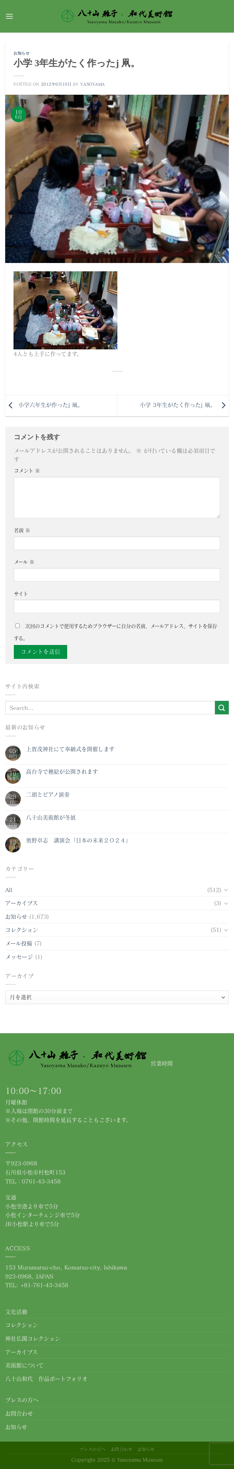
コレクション (21, 929)
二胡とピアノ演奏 (48, 794)
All (8, 889)
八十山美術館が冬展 (51, 817)
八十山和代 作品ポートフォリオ (46, 1378)
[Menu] (9, 16)
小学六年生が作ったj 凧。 (44, 404)
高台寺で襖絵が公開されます (62, 771)
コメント (27, 471)
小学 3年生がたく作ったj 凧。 (184, 404)
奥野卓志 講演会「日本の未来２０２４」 (78, 840)
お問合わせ (19, 1413)
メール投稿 (18, 943)
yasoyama (92, 84)
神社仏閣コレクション (32, 1338)
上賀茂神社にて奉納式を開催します (70, 749)
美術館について (24, 1365)
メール (24, 562)
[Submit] (222, 707)
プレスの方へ (21, 1399)
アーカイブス (21, 903)
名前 (22, 530)
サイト (21, 594)
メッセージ (19, 956)
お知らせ (21, 53)
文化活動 (16, 1311)
